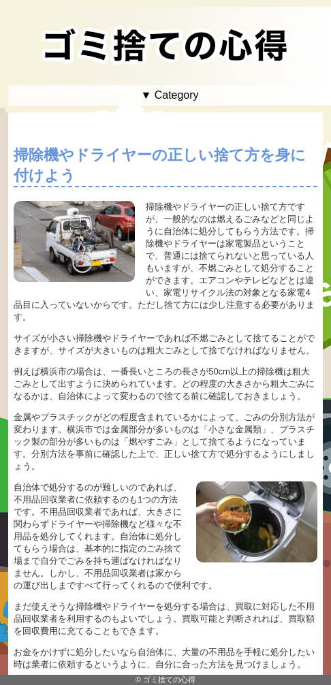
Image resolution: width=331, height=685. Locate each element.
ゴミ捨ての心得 (169, 679)
